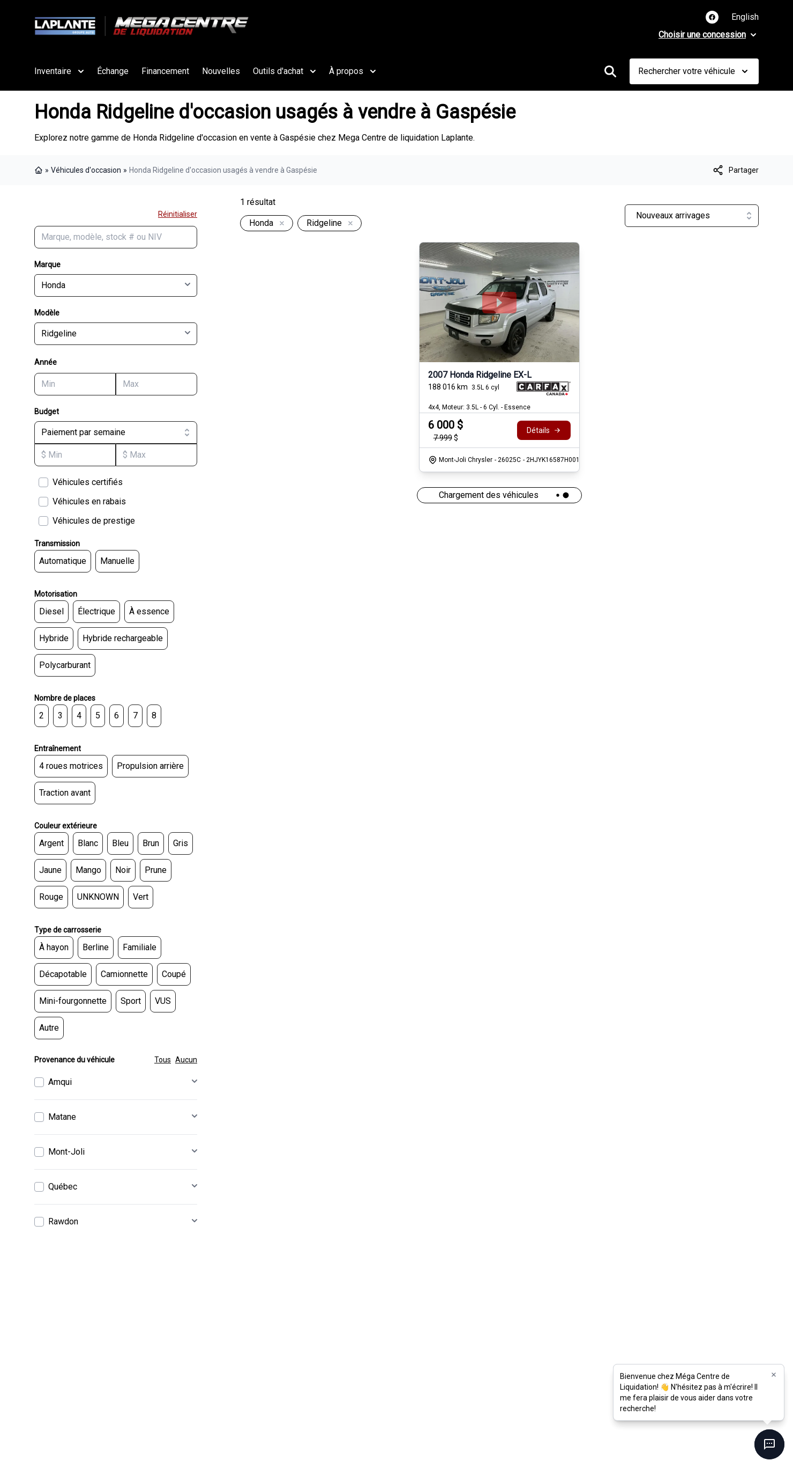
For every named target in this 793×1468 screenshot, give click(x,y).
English (745, 17)
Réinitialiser (177, 214)
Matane (62, 1117)
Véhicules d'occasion (86, 170)
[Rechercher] (610, 71)
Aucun (186, 1059)
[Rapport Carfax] (544, 388)
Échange (113, 71)
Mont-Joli (66, 1152)
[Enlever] (279, 224)
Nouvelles (221, 71)
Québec (62, 1186)
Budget (46, 411)
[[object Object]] (735, 170)
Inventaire (59, 71)
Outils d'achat (284, 71)
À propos (352, 71)
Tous (162, 1059)
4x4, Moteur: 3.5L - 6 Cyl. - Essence (479, 407)
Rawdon (63, 1221)
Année (45, 362)
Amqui (60, 1082)
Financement (165, 71)
